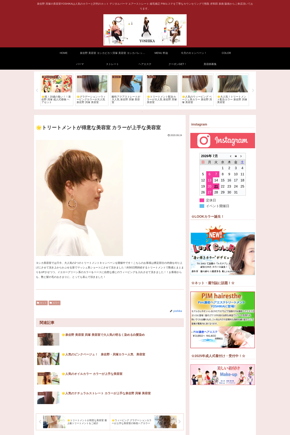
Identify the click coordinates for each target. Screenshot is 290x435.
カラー (54, 303)
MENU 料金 (145, 424)
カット (42, 303)
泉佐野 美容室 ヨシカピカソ (79, 424)
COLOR (190, 424)
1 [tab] (142, 112)
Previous (37, 90)
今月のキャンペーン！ (169, 424)
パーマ (203, 424)
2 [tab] (148, 112)
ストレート (216, 424)
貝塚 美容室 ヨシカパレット (118, 424)
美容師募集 (216, 429)
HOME (55, 424)
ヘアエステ (177, 429)
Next (253, 90)
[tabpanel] (56, 90)
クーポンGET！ (197, 429)
